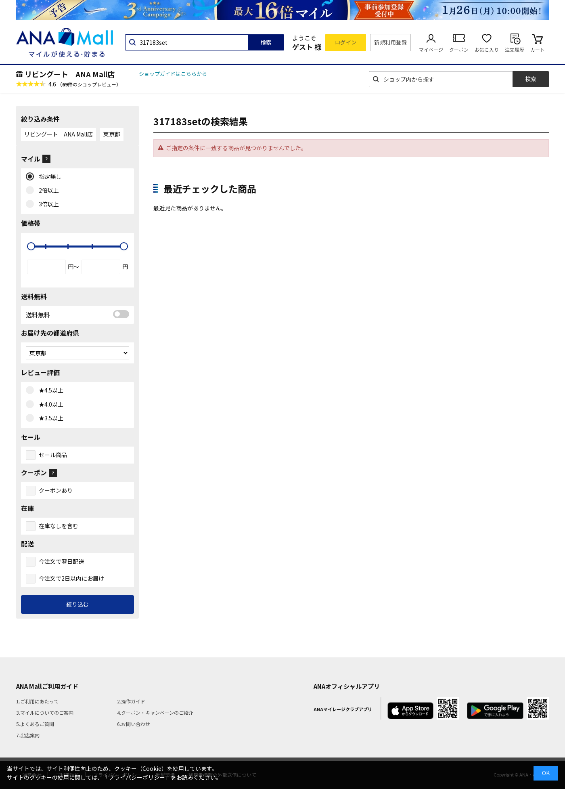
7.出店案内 (28, 735)
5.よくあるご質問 (35, 723)
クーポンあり (56, 490)
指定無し (48, 176)
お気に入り (487, 49)
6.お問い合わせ (133, 723)
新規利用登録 (390, 42)
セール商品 (53, 455)
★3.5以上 (49, 418)
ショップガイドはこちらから (173, 74)
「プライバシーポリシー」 (137, 777)
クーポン (459, 49)
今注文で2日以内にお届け (71, 578)
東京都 (111, 134)
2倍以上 (47, 190)
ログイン (346, 42)
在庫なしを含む (58, 526)
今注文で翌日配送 (61, 561)
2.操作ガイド (131, 701)
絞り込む (77, 604)
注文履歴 (514, 49)
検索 (266, 42)
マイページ (431, 49)
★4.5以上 (49, 390)
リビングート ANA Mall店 (70, 74)
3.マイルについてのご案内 (44, 712)
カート (537, 49)
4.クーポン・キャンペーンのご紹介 (155, 712)
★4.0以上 (49, 404)
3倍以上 (47, 204)
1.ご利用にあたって (37, 701)
